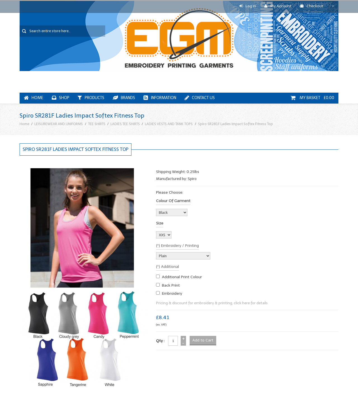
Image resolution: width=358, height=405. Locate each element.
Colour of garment (173, 200)
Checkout (311, 6)
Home (33, 97)
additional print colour (182, 277)
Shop (60, 97)
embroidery (172, 293)
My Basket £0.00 (312, 97)
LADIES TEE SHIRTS (125, 124)
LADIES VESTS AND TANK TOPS (169, 124)
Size (159, 223)
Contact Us (200, 97)
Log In (247, 6)
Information (159, 97)
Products (91, 97)
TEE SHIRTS (96, 124)
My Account (277, 6)
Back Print (171, 285)
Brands (124, 97)
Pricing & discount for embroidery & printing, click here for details (212, 303)
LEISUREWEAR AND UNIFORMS (58, 124)
